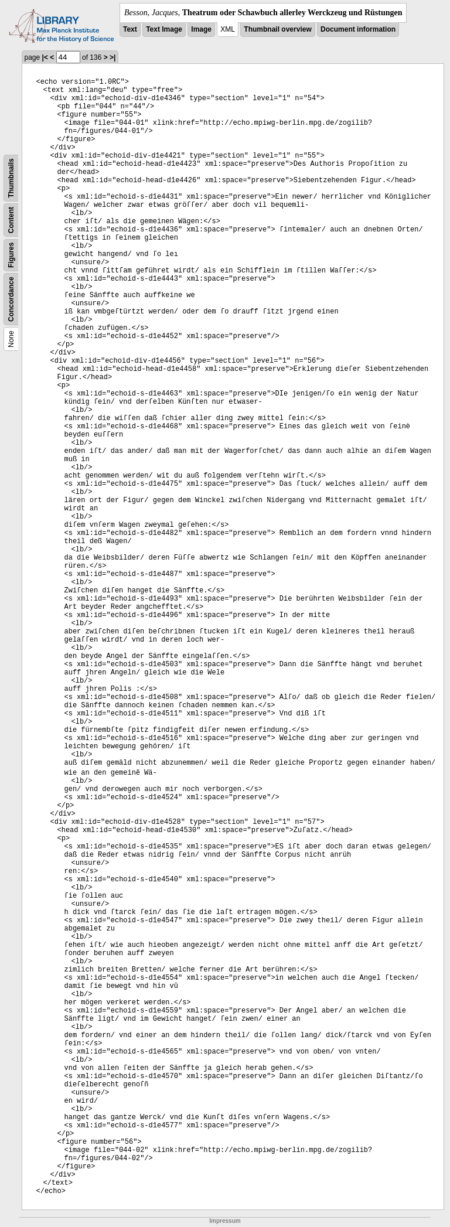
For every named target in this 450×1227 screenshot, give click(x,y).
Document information (358, 29)
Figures (11, 255)
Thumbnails (11, 177)
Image (201, 29)
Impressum (224, 1221)
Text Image (164, 29)
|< (45, 57)
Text (130, 29)
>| (112, 57)
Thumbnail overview (277, 29)
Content (11, 220)
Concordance (11, 299)
